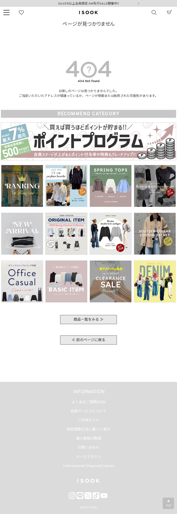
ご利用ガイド (88, 420)
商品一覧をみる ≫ (88, 319)
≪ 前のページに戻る (88, 340)
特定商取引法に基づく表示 (88, 429)
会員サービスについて (88, 411)
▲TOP (168, 503)
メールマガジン (88, 457)
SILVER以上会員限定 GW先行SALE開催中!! (88, 4)
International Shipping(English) (88, 466)
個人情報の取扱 (88, 438)
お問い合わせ (88, 448)
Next (138, 4)
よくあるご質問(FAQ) (88, 402)
